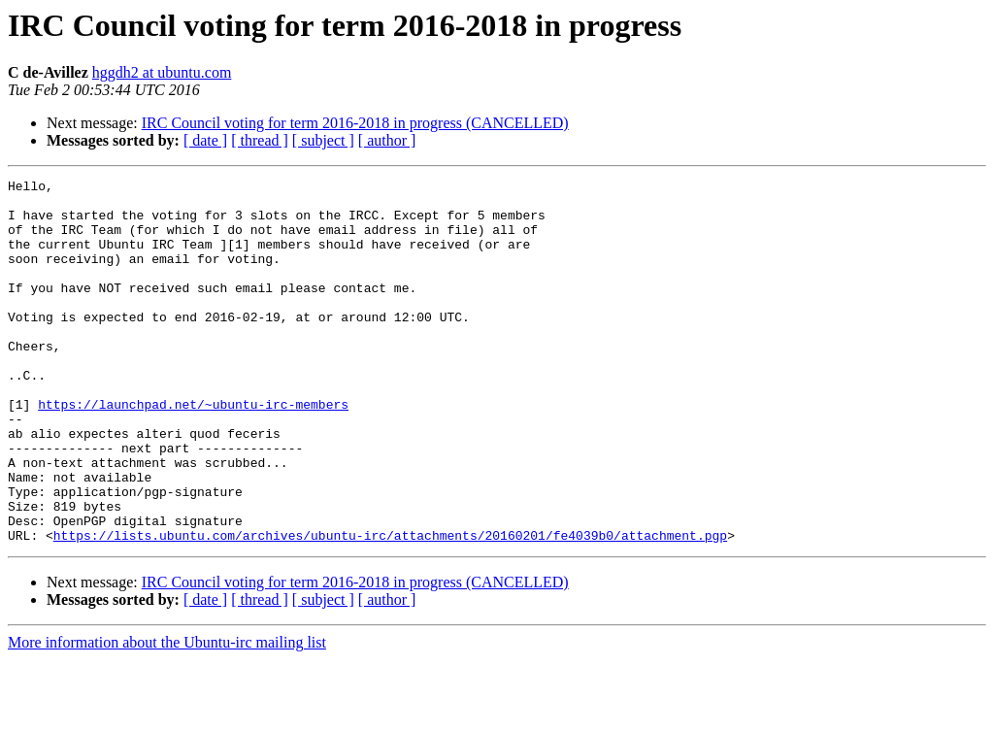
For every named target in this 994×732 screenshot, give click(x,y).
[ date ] (205, 140)
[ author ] (387, 140)
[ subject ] (323, 140)
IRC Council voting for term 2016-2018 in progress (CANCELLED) (355, 123)
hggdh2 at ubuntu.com (162, 72)
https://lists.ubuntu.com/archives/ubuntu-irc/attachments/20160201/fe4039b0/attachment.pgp (390, 607)
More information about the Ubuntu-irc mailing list (167, 715)
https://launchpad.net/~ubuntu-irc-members (193, 450)
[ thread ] (259, 140)
